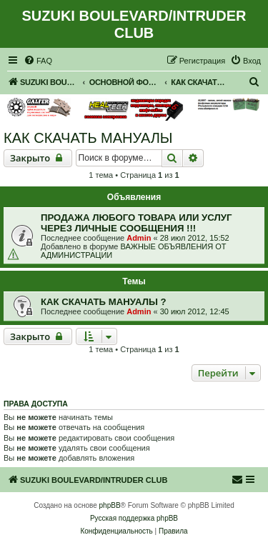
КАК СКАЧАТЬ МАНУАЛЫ (88, 138)
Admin (138, 238)
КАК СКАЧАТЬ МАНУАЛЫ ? (104, 301)
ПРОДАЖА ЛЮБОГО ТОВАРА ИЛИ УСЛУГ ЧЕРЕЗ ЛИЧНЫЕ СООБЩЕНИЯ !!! (136, 223)
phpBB (110, 505)
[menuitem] (38, 60)
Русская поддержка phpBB (134, 518)
